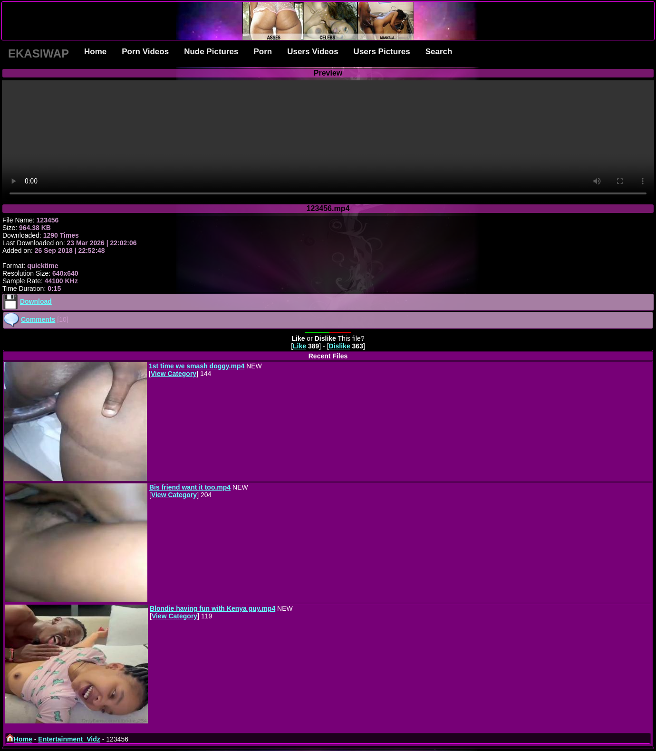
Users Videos (312, 51)
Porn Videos (145, 51)
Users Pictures (382, 51)
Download (36, 301)
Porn (262, 51)
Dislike (339, 346)
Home (95, 51)
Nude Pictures (211, 51)
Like (299, 346)
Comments (38, 319)
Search (439, 51)
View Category (173, 373)
